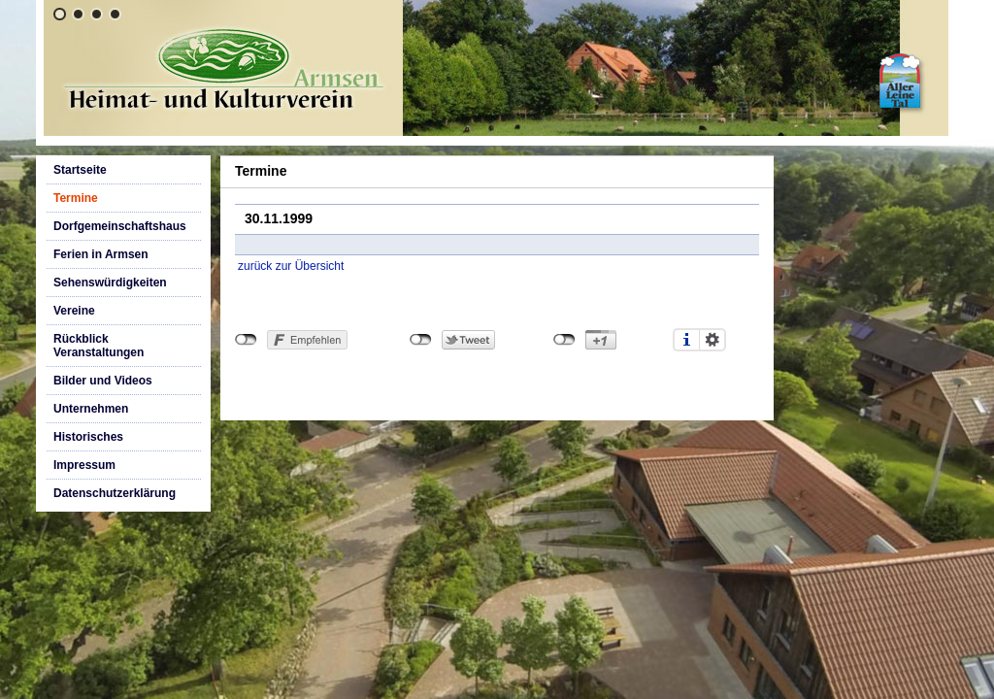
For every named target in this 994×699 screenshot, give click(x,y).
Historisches (88, 437)
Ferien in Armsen (101, 254)
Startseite (80, 170)
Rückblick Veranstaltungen (98, 345)
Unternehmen (90, 409)
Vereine (74, 310)
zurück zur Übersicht (291, 266)
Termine (75, 198)
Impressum (84, 465)
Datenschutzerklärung (114, 493)
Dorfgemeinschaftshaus (119, 226)
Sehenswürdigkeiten (110, 282)
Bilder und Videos (102, 380)
